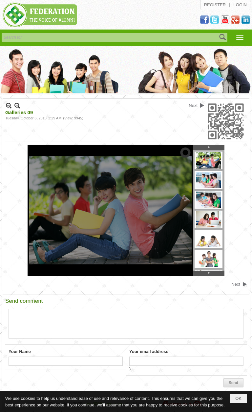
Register (215, 4)
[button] (240, 37)
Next (193, 105)
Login (240, 4)
